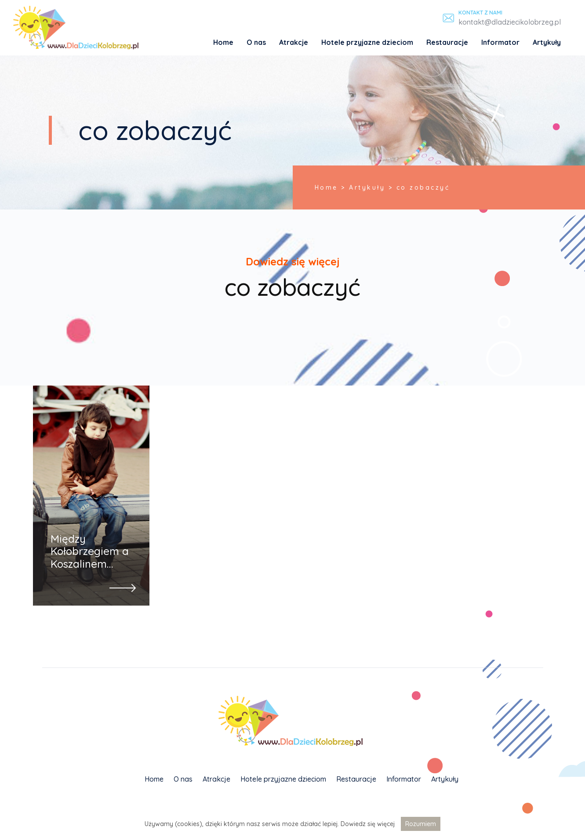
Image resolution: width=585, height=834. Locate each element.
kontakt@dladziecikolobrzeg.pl (509, 22)
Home (223, 42)
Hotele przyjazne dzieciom (367, 42)
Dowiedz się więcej (368, 824)
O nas (256, 42)
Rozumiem (420, 824)
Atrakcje (293, 42)
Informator (500, 42)
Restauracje (447, 42)
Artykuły (547, 42)
